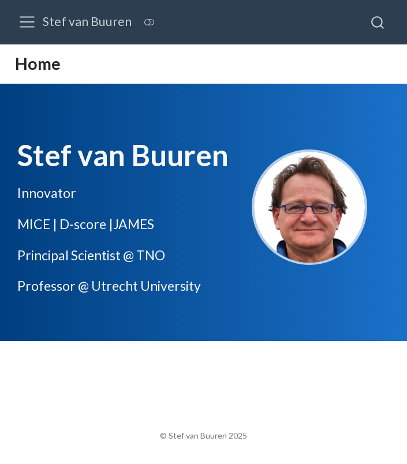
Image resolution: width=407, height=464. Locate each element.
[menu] (27, 22)
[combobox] (378, 22)
